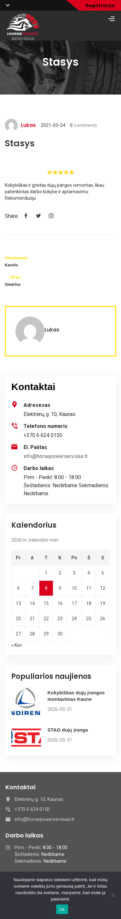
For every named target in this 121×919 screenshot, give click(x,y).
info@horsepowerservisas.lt (55, 456)
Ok (62, 909)
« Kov (16, 645)
